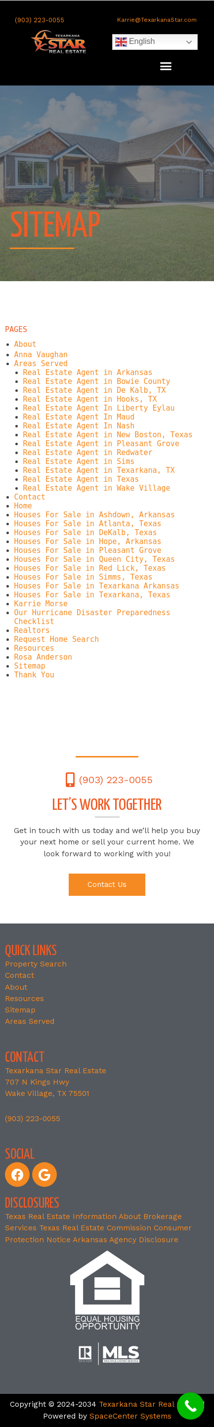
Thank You (34, 675)
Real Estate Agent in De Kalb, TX (94, 390)
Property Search (36, 964)
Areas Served (41, 363)
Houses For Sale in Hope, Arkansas (88, 541)
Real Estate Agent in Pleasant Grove (101, 443)
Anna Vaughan (41, 354)
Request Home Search (56, 639)
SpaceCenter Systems (130, 1416)
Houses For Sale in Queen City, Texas (94, 559)
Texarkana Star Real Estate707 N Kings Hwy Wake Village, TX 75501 (55, 1082)
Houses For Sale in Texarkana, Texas (92, 594)
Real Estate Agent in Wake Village (97, 488)
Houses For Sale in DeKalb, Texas (85, 532)
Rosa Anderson (43, 657)
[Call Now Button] (190, 1406)
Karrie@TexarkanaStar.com (157, 19)
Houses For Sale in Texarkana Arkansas (96, 586)
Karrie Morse (41, 603)
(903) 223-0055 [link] (32, 1118)
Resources (34, 648)
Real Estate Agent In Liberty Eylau (99, 408)
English (135, 42)
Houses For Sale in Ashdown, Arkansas (94, 514)
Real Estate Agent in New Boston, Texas (108, 434)
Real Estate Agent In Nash (79, 425)
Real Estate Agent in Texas (81, 479)
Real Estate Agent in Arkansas (88, 372)
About (25, 344)
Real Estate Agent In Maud (79, 417)
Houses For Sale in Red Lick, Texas (90, 568)
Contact (29, 497)
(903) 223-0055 (39, 20)
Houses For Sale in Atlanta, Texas (88, 523)
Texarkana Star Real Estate (149, 1404)
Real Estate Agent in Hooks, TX (90, 399)
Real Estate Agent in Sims (79, 461)
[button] (166, 66)
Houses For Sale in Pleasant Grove (88, 550)
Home (23, 506)
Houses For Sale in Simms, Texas (83, 577)
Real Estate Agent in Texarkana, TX (99, 470)
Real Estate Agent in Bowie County (97, 381)
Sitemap (29, 666)
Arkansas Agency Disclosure (125, 1239)
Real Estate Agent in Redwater (88, 452)
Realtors (32, 630)
